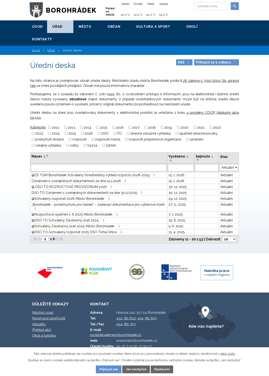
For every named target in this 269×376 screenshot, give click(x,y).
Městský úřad (42, 313)
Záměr (111, 145)
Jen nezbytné (136, 369)
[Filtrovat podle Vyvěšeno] (181, 167)
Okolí (192, 27)
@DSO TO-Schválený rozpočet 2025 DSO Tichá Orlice (77, 232)
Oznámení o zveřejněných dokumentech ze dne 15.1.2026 (80, 181)
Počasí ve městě (110, 11)
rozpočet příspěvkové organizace (155, 140)
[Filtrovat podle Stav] (229, 167)
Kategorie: (38, 127)
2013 (71, 128)
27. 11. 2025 (177, 205)
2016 (120, 128)
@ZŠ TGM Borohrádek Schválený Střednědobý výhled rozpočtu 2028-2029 (94, 175)
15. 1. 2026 (176, 175)
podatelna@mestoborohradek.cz (115, 335)
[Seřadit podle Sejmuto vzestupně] (198, 159)
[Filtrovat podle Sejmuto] (206, 167)
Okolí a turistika (44, 336)
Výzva (92, 145)
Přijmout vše (108, 369)
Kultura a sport (153, 27)
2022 (217, 128)
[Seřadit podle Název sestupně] (47, 157)
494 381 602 (126, 318)
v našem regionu (217, 273)
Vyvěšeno (178, 156)
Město (85, 27)
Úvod (37, 27)
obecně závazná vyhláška (150, 133)
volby (74, 145)
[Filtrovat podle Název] (98, 167)
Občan (113, 27)
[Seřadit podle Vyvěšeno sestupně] (171, 161)
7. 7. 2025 (176, 214)
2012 (55, 128)
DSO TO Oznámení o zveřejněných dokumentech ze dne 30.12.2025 (88, 193)
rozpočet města (107, 140)
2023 (39, 133)
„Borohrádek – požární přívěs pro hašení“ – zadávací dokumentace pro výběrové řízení (98, 206)
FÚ (119, 133)
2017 (136, 128)
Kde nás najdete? (206, 326)
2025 (72, 133)
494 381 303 (126, 324)
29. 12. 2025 (178, 199)
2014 (87, 128)
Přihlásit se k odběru (216, 62)
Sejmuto (204, 156)
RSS (184, 62)
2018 (152, 128)
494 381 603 (147, 318)
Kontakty (42, 39)
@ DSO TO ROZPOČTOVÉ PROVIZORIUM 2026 (72, 187)
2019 (168, 128)
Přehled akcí (41, 330)
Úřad (57, 27)
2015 (103, 128)
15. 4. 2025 (177, 232)
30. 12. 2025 (178, 187)
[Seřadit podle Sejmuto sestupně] (198, 161)
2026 (89, 133)
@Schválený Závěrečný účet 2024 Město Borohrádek (76, 226)
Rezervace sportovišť (48, 318)
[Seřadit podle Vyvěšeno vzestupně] (171, 159)
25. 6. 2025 (177, 220)
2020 (185, 128)
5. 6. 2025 (176, 226)
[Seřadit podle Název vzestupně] (47, 155)
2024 (56, 133)
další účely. (228, 353)
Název (38, 156)
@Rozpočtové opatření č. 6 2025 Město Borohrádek (75, 214)
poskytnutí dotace (49, 140)
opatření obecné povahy (198, 133)
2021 (200, 128)
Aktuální (226, 175)
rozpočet (79, 140)
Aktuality (39, 324)
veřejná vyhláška (48, 145)
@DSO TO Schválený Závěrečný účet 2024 (68, 220)
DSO (105, 133)
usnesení (196, 140)
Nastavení (162, 369)
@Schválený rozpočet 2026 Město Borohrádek (71, 199)
